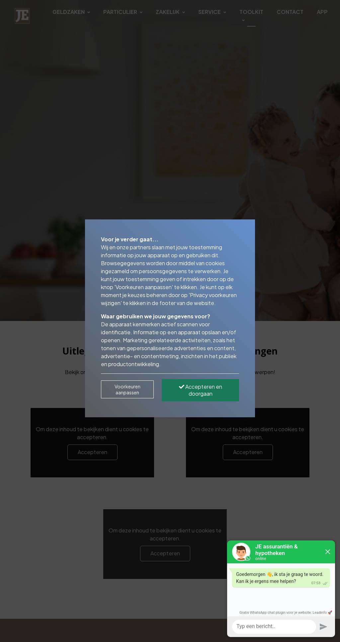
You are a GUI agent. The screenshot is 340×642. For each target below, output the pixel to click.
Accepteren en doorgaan (200, 390)
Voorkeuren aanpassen (127, 389)
